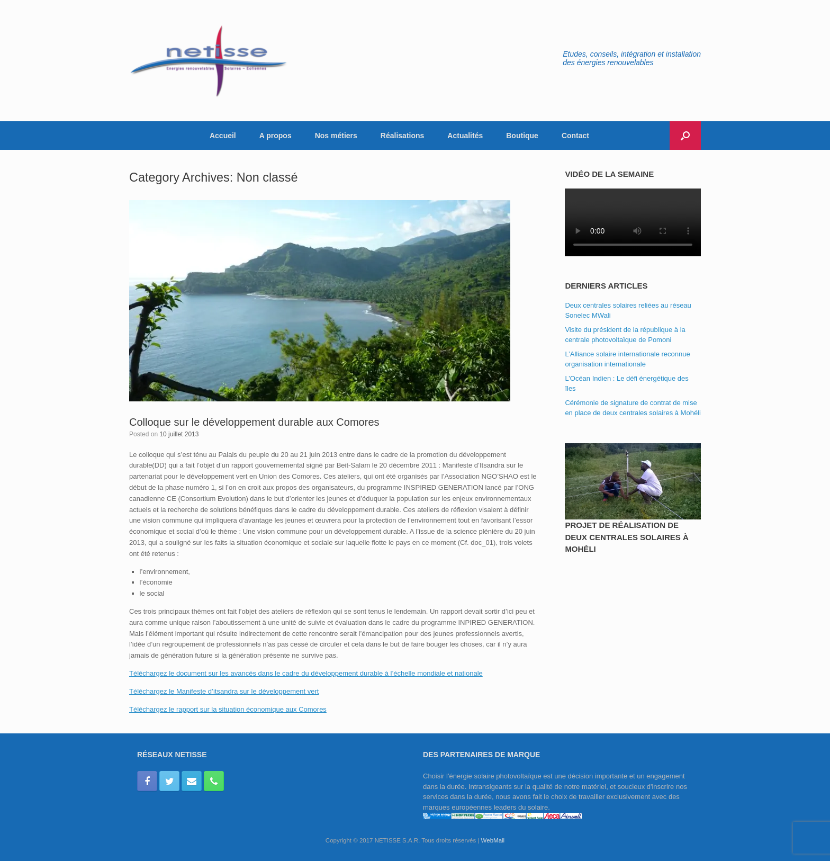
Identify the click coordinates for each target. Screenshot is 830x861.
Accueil (223, 135)
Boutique (522, 135)
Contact (575, 135)
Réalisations (402, 135)
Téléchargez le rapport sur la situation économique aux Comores (228, 709)
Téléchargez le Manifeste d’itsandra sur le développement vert (224, 691)
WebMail (493, 840)
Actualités (465, 135)
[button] (685, 135)
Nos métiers (336, 135)
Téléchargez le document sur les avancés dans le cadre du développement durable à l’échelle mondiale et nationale (306, 673)
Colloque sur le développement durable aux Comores (254, 422)
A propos (275, 135)
